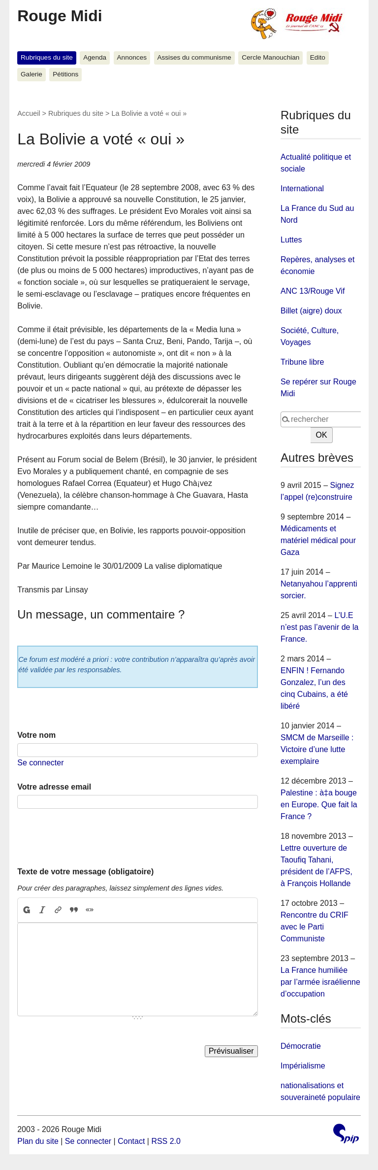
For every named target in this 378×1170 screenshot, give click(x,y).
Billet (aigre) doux (311, 311)
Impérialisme (303, 1066)
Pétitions (65, 74)
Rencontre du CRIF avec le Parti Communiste (314, 927)
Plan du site (38, 1141)
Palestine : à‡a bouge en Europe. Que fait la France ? (319, 805)
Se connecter (40, 762)
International (302, 188)
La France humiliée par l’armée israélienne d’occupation (320, 982)
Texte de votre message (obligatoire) (85, 871)
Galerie (31, 74)
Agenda (94, 57)
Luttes (291, 240)
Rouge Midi (59, 16)
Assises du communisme (194, 57)
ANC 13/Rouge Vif (313, 291)
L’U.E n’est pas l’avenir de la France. (319, 627)
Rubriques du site (47, 57)
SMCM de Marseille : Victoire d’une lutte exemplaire (317, 749)
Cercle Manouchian (270, 57)
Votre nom (36, 735)
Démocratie (301, 1046)
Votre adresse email (54, 787)
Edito (317, 57)
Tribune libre (302, 362)
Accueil (28, 113)
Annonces (132, 57)
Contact (131, 1141)
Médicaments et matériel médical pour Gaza (318, 540)
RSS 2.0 (166, 1141)
